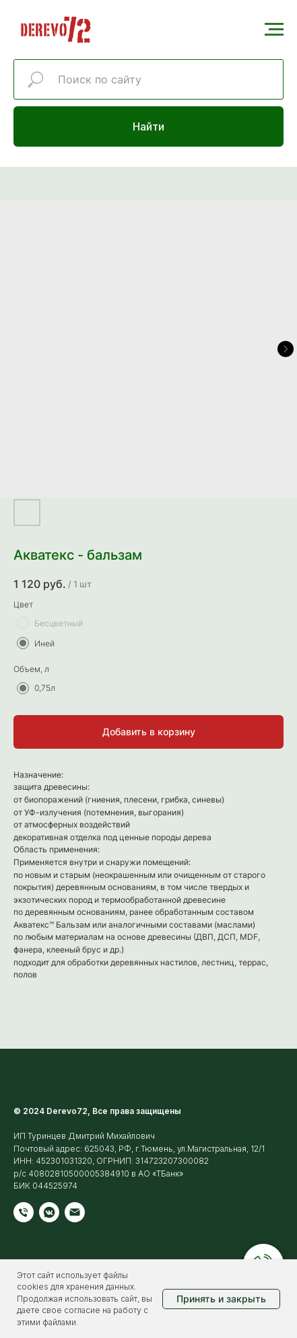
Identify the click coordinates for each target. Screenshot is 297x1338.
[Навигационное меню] (274, 29)
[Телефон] (23, 1212)
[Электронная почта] (75, 1212)
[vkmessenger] (49, 1212)
